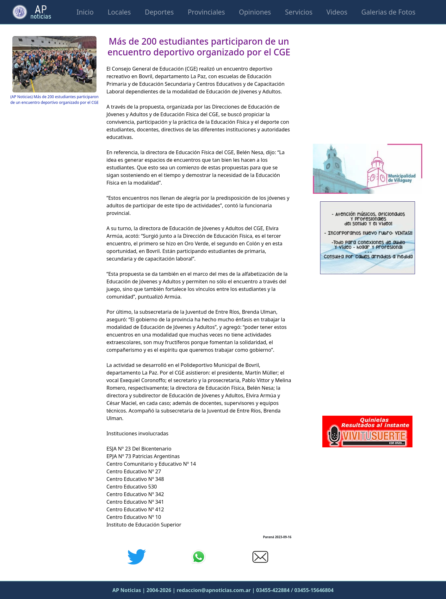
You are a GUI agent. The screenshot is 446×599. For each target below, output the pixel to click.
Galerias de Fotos (388, 11)
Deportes (159, 11)
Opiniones (255, 11)
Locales (119, 11)
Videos (336, 11)
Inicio (85, 11)
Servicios (299, 11)
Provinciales (206, 11)
